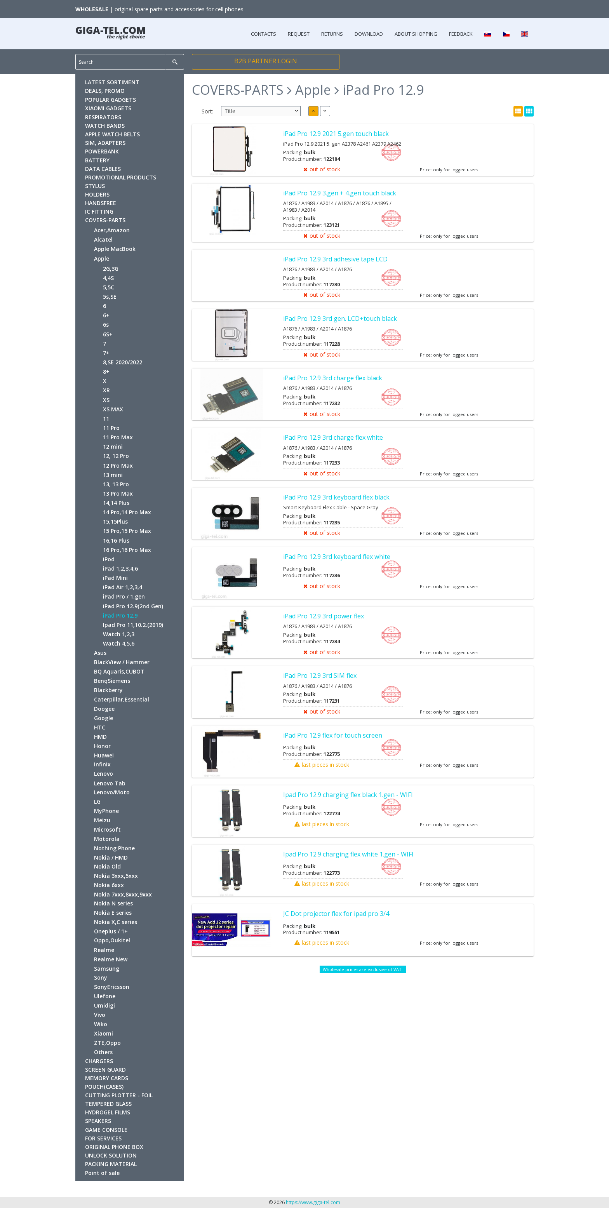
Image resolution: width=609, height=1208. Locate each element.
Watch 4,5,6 (118, 643)
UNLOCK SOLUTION (111, 1155)
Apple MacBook (115, 248)
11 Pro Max (118, 437)
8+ (106, 371)
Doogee (104, 708)
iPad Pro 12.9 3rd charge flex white (333, 437)
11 (106, 418)
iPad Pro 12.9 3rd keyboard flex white (336, 556)
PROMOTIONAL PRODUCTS (120, 177)
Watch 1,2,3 (118, 634)
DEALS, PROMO (105, 90)
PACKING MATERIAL (111, 1164)
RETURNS (332, 33)
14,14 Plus (116, 503)
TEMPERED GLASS (108, 1103)
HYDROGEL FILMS (107, 1112)
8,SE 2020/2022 (122, 362)
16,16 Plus (116, 540)
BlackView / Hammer (122, 662)
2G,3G (110, 268)
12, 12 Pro (116, 456)
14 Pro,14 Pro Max (127, 512)
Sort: (207, 111)
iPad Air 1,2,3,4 (122, 587)
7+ (106, 353)
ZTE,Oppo (107, 1042)
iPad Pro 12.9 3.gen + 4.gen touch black (339, 193)
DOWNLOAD (369, 33)
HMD (100, 736)
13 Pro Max (118, 493)
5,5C (108, 287)
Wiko (100, 1024)
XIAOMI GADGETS (108, 108)
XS (106, 400)
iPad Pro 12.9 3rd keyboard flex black (336, 497)
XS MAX (113, 409)
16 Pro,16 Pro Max (127, 550)
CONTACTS (263, 33)
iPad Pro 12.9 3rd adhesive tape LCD (335, 259)
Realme (104, 950)
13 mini (113, 475)
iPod (109, 559)
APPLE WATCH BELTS (112, 134)
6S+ (108, 334)
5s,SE (110, 296)
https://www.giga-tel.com (313, 1202)
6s (106, 324)
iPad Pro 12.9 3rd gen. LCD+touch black (340, 318)
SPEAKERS (98, 1120)
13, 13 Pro (116, 484)
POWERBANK (102, 151)
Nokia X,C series (115, 922)
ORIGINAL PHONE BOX (114, 1147)
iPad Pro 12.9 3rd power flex (323, 616)
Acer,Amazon (112, 230)
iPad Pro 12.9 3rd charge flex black (332, 378)
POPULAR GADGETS (110, 99)
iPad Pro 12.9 (120, 615)
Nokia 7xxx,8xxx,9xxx (123, 894)
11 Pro (111, 428)
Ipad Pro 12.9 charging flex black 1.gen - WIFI (348, 794)
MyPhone (106, 811)
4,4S (108, 278)
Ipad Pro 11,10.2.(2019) (133, 624)
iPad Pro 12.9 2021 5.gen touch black (336, 133)
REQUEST (299, 33)
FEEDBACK (461, 33)
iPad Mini (115, 577)
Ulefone (104, 996)
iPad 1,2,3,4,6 (120, 568)
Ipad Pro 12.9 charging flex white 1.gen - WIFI (348, 854)
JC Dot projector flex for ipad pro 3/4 (336, 913)
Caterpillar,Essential (121, 699)
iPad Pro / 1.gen (124, 596)
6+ (106, 315)
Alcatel (103, 239)
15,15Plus (115, 521)
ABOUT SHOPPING (416, 33)
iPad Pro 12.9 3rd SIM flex (320, 675)
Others (103, 1052)
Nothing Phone (114, 848)
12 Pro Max (118, 465)
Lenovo (103, 773)
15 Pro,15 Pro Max (127, 530)
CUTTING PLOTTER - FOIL (119, 1095)
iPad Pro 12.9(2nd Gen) (133, 606)
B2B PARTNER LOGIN (265, 61)
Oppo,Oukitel (112, 940)
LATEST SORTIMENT (112, 82)
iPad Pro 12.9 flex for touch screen (332, 735)
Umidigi (104, 1005)
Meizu (102, 820)
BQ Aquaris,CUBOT (119, 671)
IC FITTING (99, 211)
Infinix (102, 764)
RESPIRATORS (103, 117)
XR (106, 390)
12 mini (113, 446)
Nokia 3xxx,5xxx (116, 875)
